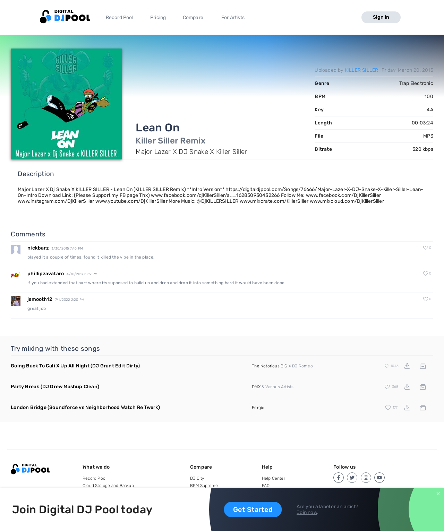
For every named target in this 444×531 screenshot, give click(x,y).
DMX (256, 386)
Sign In (381, 17)
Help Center (273, 478)
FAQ (266, 485)
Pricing (158, 17)
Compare (193, 17)
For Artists (233, 17)
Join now (307, 512)
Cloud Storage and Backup (108, 485)
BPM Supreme (204, 485)
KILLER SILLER (361, 70)
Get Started (253, 509)
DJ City (197, 478)
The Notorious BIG (269, 366)
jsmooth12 (39, 299)
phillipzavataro (45, 274)
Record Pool (119, 17)
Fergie (258, 407)
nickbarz (38, 248)
